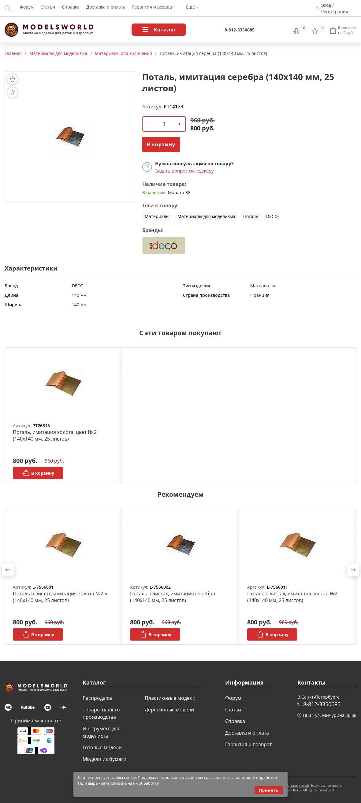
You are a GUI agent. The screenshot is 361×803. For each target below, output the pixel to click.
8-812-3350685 (240, 30)
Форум (27, 8)
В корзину (161, 144)
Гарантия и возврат (153, 8)
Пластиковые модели (170, 698)
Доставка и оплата (105, 8)
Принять (268, 790)
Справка (71, 8)
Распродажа (97, 698)
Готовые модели (102, 747)
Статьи (47, 8)
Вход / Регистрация (335, 8)
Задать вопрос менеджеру (184, 171)
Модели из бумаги (104, 759)
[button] (8, 569)
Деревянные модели (169, 709)
